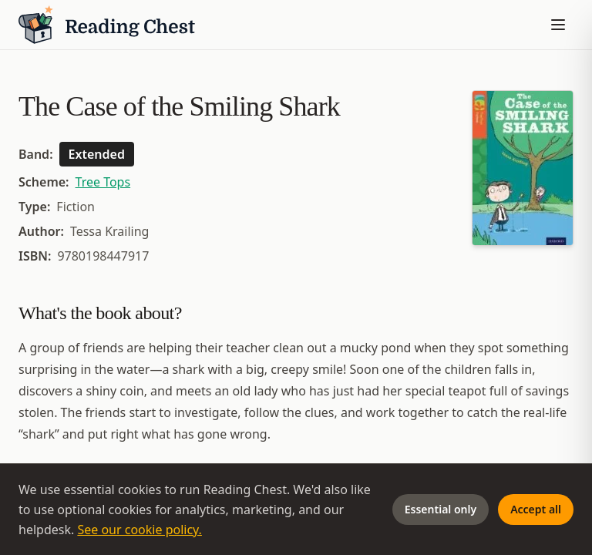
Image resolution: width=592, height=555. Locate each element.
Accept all (535, 509)
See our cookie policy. (139, 529)
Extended (97, 154)
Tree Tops (103, 181)
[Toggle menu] (558, 24)
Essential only (440, 509)
